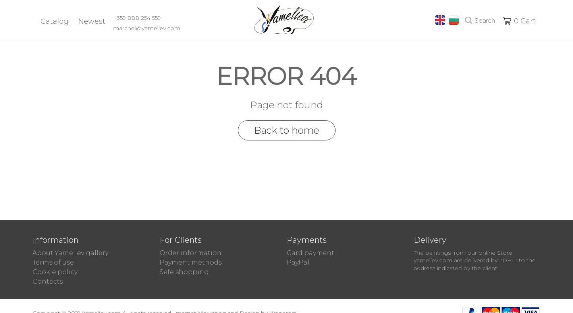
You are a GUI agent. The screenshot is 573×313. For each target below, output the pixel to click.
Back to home (286, 130)
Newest (91, 21)
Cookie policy (55, 272)
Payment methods (191, 262)
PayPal (298, 262)
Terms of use (53, 262)
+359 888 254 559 (137, 17)
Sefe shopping (184, 272)
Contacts (48, 281)
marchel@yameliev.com (146, 28)
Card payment (310, 253)
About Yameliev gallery (70, 253)
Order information (191, 253)
